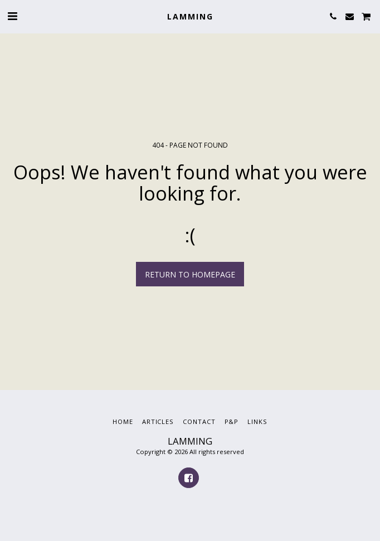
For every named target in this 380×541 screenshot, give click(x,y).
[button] (12, 15)
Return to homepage (190, 274)
